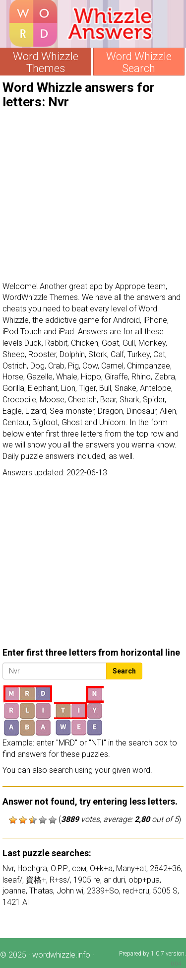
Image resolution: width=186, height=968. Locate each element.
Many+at (131, 868)
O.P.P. (59, 868)
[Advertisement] (93, 195)
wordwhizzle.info (61, 955)
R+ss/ (60, 880)
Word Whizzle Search (139, 62)
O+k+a (101, 868)
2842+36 (165, 868)
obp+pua (144, 880)
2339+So (103, 890)
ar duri (114, 880)
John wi (70, 890)
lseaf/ (12, 880)
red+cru (136, 890)
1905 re (86, 880)
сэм (79, 868)
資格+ (36, 880)
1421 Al (15, 902)
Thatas (41, 890)
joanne (14, 890)
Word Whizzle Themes (45, 62)
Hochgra (32, 868)
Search (124, 671)
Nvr (8, 868)
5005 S (165, 890)
